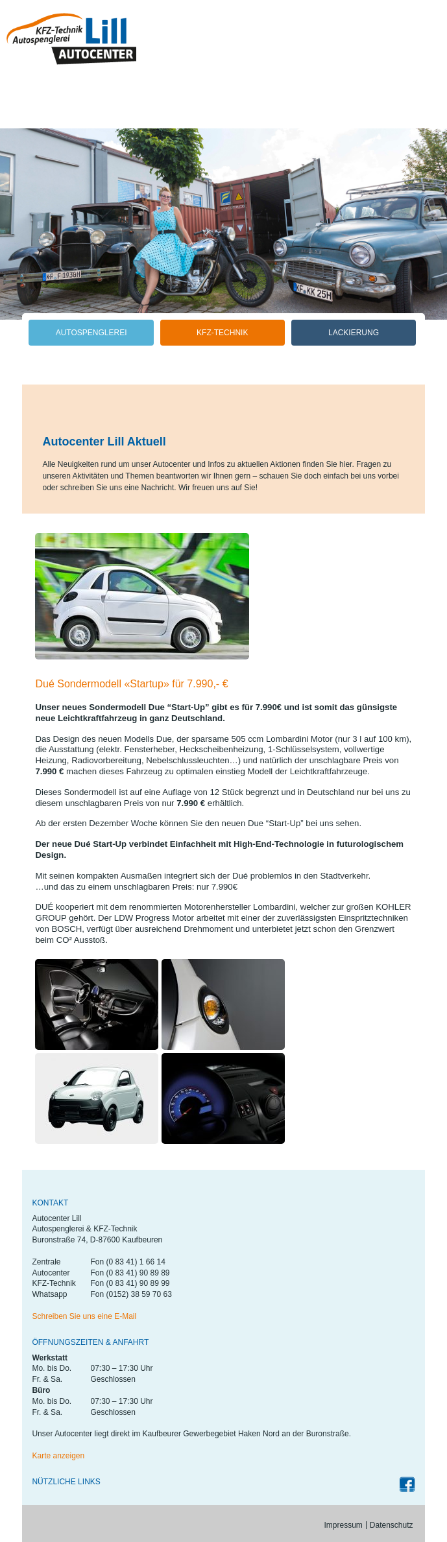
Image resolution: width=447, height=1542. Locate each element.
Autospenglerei (91, 332)
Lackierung (353, 332)
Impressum (343, 1525)
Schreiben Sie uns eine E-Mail (84, 1316)
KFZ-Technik (222, 332)
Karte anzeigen (58, 1455)
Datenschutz (391, 1525)
